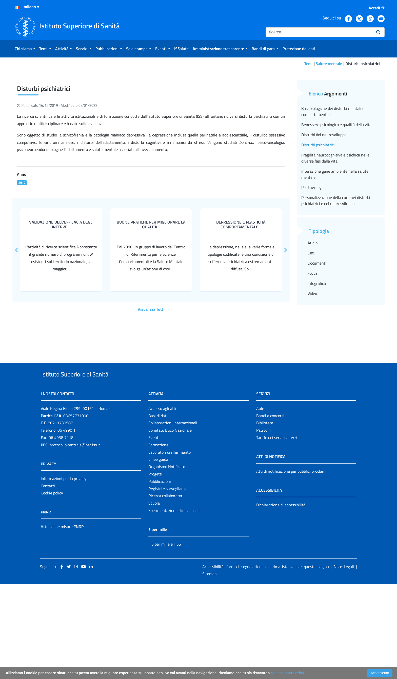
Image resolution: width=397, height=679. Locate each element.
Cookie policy (52, 588)
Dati (311, 336)
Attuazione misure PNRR (62, 621)
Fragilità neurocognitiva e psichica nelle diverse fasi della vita (335, 241)
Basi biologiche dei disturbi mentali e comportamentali (332, 195)
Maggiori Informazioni (288, 673)
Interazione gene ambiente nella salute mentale (334, 257)
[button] (286, 333)
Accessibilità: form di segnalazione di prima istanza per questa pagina (265, 661)
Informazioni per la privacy (63, 573)
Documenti (317, 346)
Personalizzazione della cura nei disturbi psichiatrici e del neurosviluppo (335, 284)
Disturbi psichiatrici (318, 228)
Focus (312, 356)
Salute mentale (329, 64)
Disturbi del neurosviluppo (323, 218)
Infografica (317, 367)
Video (312, 377)
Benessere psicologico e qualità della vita (336, 208)
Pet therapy (311, 271)
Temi (308, 64)
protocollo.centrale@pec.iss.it (75, 540)
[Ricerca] (319, 32)
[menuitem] (25, 49)
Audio (312, 326)
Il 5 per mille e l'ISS (164, 639)
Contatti (48, 581)
